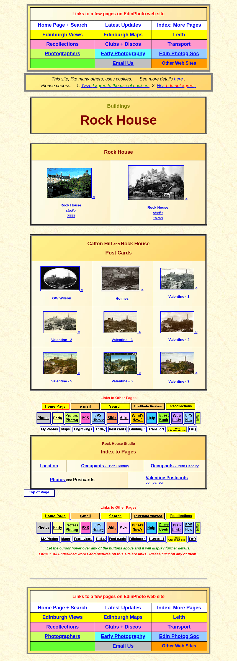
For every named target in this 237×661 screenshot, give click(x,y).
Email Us (123, 63)
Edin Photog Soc (179, 53)
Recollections (62, 44)
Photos (58, 479)
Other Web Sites (179, 63)
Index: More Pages (179, 25)
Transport (179, 44)
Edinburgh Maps (123, 34)
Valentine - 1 (178, 296)
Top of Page (39, 492)
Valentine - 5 (61, 381)
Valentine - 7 (178, 381)
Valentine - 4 (178, 339)
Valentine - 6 (122, 381)
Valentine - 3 (122, 340)
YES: (115, 85)
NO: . (176, 85)
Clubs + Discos (123, 44)
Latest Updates (123, 25)
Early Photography (123, 53)
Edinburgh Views (62, 34)
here (179, 79)
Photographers (62, 53)
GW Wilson (61, 298)
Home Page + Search (62, 25)
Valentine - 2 (61, 340)
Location (49, 465)
